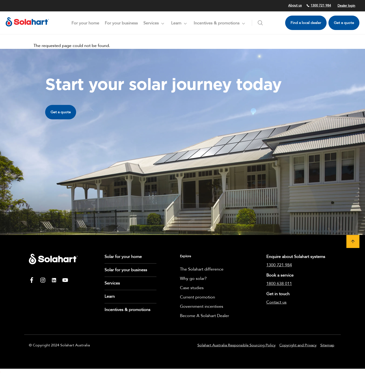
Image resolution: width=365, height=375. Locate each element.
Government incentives (201, 306)
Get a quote (344, 22)
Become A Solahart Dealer (204, 316)
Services (112, 283)
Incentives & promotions (127, 310)
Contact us (276, 302)
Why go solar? (193, 278)
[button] (352, 241)
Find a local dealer (306, 22)
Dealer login (346, 5)
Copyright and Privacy (298, 345)
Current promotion (197, 297)
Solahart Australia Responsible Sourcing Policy (236, 345)
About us (295, 5)
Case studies (192, 288)
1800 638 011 (279, 284)
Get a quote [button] (61, 112)
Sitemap (327, 345)
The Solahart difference (201, 269)
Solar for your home (123, 257)
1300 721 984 (318, 5)
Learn (110, 296)
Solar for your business (126, 270)
